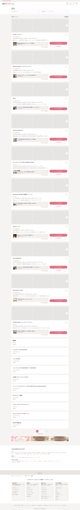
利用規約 (19, 505)
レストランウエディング (14, 457)
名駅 (12, 452)
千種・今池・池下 (57, 452)
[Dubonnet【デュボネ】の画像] (40, 281)
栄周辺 (20, 452)
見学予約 (58, 46)
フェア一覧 (58, 43)
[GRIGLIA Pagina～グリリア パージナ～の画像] (40, 57)
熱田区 (53, 452)
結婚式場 (26, 475)
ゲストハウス (38, 457)
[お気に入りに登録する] (66, 34)
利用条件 (22, 505)
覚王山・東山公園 (63, 452)
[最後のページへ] (48, 431)
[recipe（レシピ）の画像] (40, 217)
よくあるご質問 (63, 505)
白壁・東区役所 (38, 452)
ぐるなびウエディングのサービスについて (54, 505)
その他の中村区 (16, 452)
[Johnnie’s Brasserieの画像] (40, 121)
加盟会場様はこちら (40, 505)
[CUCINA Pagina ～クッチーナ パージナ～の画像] (40, 313)
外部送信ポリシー (34, 505)
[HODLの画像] (40, 89)
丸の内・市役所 (24, 452)
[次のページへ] (45, 431)
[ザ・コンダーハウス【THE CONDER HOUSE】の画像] (40, 153)
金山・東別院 (43, 452)
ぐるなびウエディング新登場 (15, 462)
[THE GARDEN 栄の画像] (40, 249)
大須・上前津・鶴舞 (48, 452)
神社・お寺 (26, 457)
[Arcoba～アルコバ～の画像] (40, 25)
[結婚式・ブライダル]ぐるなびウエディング (17, 475)
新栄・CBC (33, 452)
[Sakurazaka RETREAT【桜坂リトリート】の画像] (40, 185)
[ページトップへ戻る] (40, 472)
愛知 (29, 475)
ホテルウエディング (32, 457)
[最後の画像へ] (67, 25)
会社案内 (15, 505)
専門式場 (23, 457)
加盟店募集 (46, 505)
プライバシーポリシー (28, 505)
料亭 (20, 457)
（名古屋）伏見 (29, 452)
